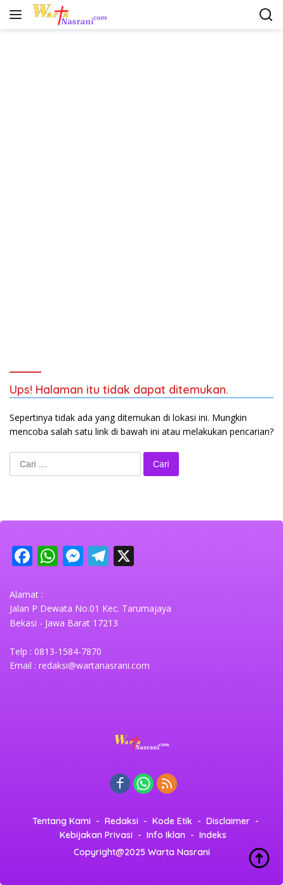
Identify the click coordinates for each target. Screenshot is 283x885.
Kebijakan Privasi (96, 835)
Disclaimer (228, 821)
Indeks (213, 835)
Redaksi (121, 821)
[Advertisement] (141, 183)
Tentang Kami (61, 821)
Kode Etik (172, 821)
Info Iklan (166, 835)
